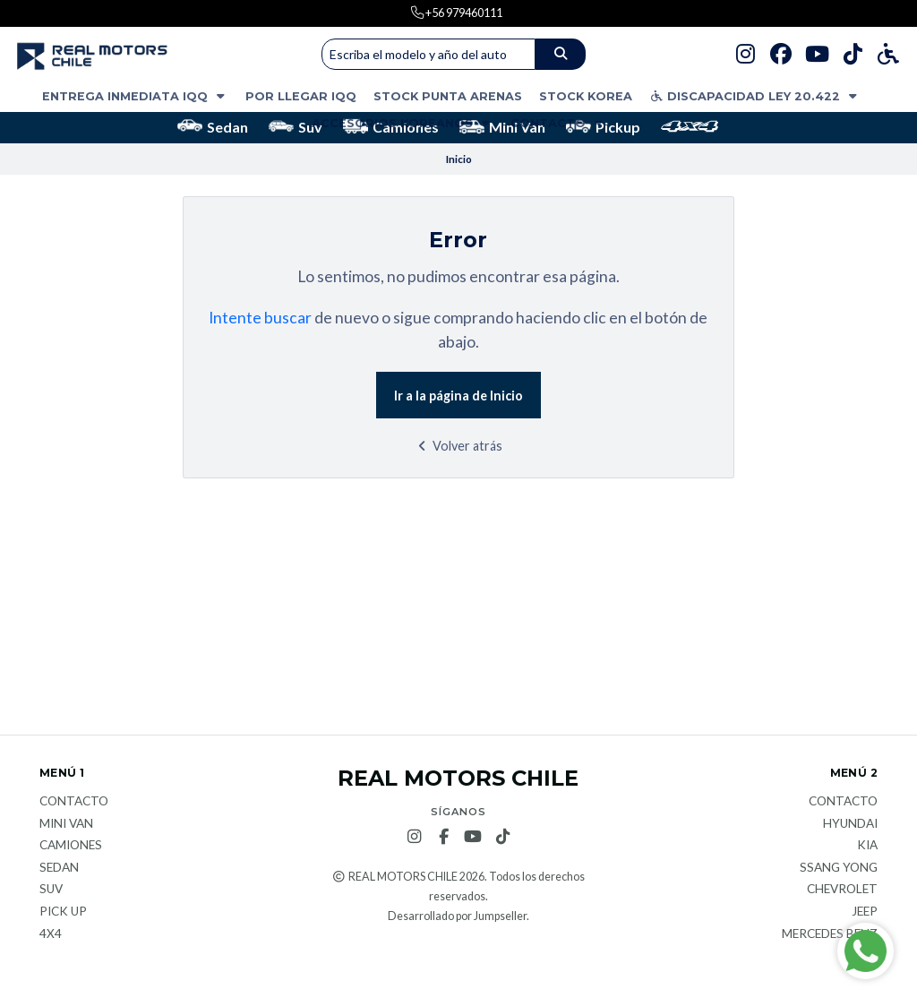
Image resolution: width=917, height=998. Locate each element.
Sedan (212, 126)
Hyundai (850, 824)
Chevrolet (842, 889)
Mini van (66, 824)
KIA (867, 845)
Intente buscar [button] (260, 317)
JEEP (865, 912)
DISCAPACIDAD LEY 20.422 (755, 96)
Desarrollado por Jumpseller (457, 916)
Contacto (558, 123)
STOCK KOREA (585, 96)
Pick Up (63, 912)
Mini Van (502, 126)
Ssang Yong (839, 868)
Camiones (70, 845)
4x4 (50, 934)
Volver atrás (458, 445)
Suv (295, 126)
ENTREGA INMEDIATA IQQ (135, 96)
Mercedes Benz (830, 934)
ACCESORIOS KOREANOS (402, 123)
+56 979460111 (463, 12)
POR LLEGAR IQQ (300, 96)
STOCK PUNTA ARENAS (447, 96)
